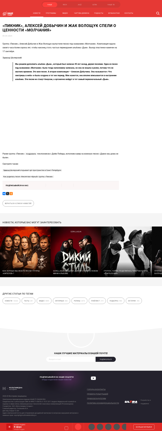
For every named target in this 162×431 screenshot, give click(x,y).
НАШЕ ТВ (111, 5)
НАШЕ (49, 5)
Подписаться (106, 359)
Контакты (129, 13)
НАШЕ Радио (78, 427)
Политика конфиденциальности (103, 403)
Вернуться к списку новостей (18, 203)
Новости (36, 13)
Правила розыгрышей (97, 394)
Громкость (66, 428)
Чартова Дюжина (81, 13)
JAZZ (80, 5)
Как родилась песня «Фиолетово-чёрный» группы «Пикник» (28, 177)
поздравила (31, 154)
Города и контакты (96, 389)
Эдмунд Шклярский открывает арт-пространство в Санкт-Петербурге (32, 170)
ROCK (65, 5)
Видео (65, 13)
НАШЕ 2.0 (91, 427)
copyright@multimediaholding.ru (25, 415)
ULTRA (94, 5)
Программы (51, 13)
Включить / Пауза (9, 427)
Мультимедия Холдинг (12, 388)
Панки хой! (125, 427)
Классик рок (117, 427)
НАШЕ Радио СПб (100, 427)
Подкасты (98, 13)
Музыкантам (113, 13)
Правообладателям (96, 399)
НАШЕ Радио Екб (108, 427)
